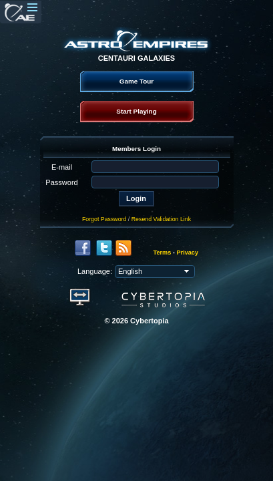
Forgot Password (104, 219)
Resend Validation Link (161, 219)
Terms (163, 252)
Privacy (187, 252)
